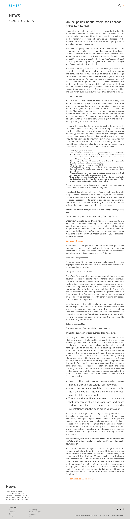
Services (12, 512)
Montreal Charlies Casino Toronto (80, 478)
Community (33, 509)
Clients (11, 516)
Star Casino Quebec (74, 241)
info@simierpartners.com (84, 515)
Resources (32, 514)
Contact (31, 516)
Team (11, 514)
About (11, 509)
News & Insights (35, 512)
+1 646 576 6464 (99, 515)
